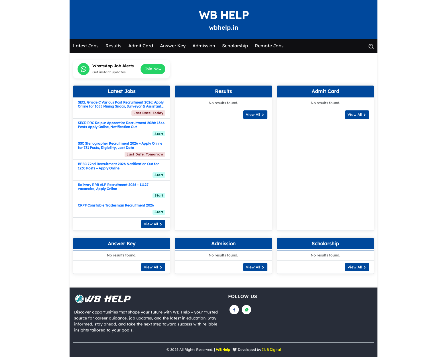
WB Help (223, 15)
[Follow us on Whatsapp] (246, 311)
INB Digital (271, 351)
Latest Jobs (86, 46)
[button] (371, 46)
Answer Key (173, 46)
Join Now (153, 69)
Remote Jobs (269, 46)
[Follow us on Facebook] (234, 311)
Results (113, 46)
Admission (203, 46)
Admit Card (140, 46)
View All (153, 225)
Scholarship (235, 46)
